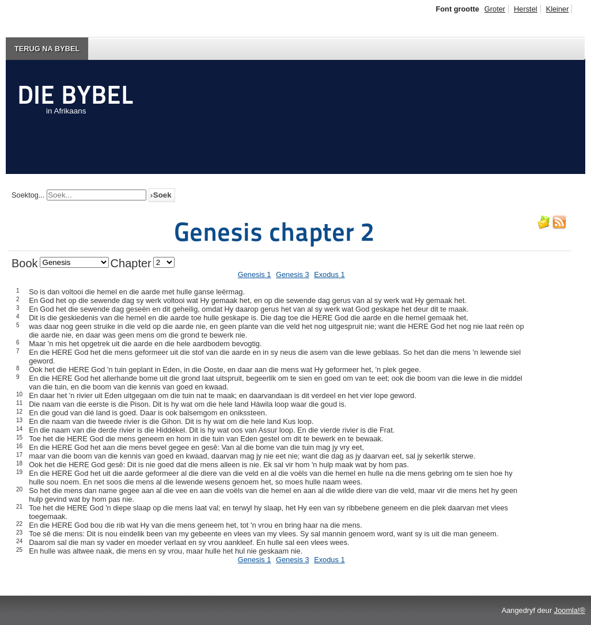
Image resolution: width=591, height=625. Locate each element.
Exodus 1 (329, 274)
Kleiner (557, 9)
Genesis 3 (292, 274)
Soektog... (28, 195)
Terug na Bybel (46, 48)
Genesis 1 (254, 274)
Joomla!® (569, 610)
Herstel (525, 9)
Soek (162, 195)
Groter (494, 9)
